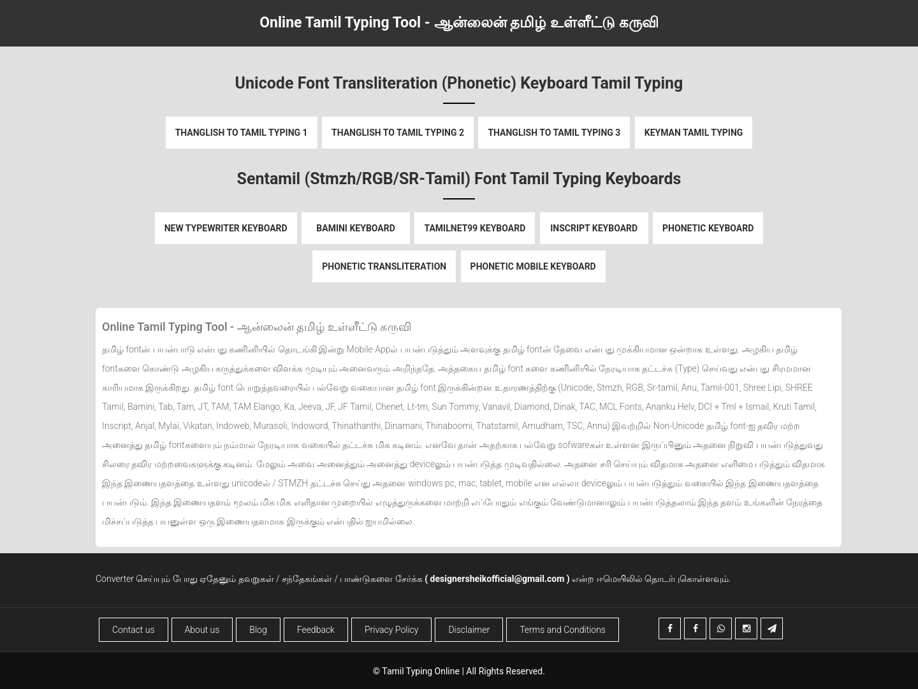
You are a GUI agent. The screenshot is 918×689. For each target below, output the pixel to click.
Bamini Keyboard (355, 228)
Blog (257, 630)
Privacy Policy (391, 630)
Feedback (316, 630)
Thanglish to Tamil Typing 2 (398, 132)
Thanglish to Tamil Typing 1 (241, 132)
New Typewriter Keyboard (226, 228)
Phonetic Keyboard (708, 228)
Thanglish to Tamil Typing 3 (554, 132)
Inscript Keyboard (594, 228)
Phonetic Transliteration (384, 266)
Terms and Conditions (563, 630)
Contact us (133, 630)
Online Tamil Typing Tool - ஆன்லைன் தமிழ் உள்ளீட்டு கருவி (459, 22)
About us (202, 630)
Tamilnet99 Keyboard (474, 228)
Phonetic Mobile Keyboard (533, 266)
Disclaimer (469, 630)
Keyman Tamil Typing (694, 132)
